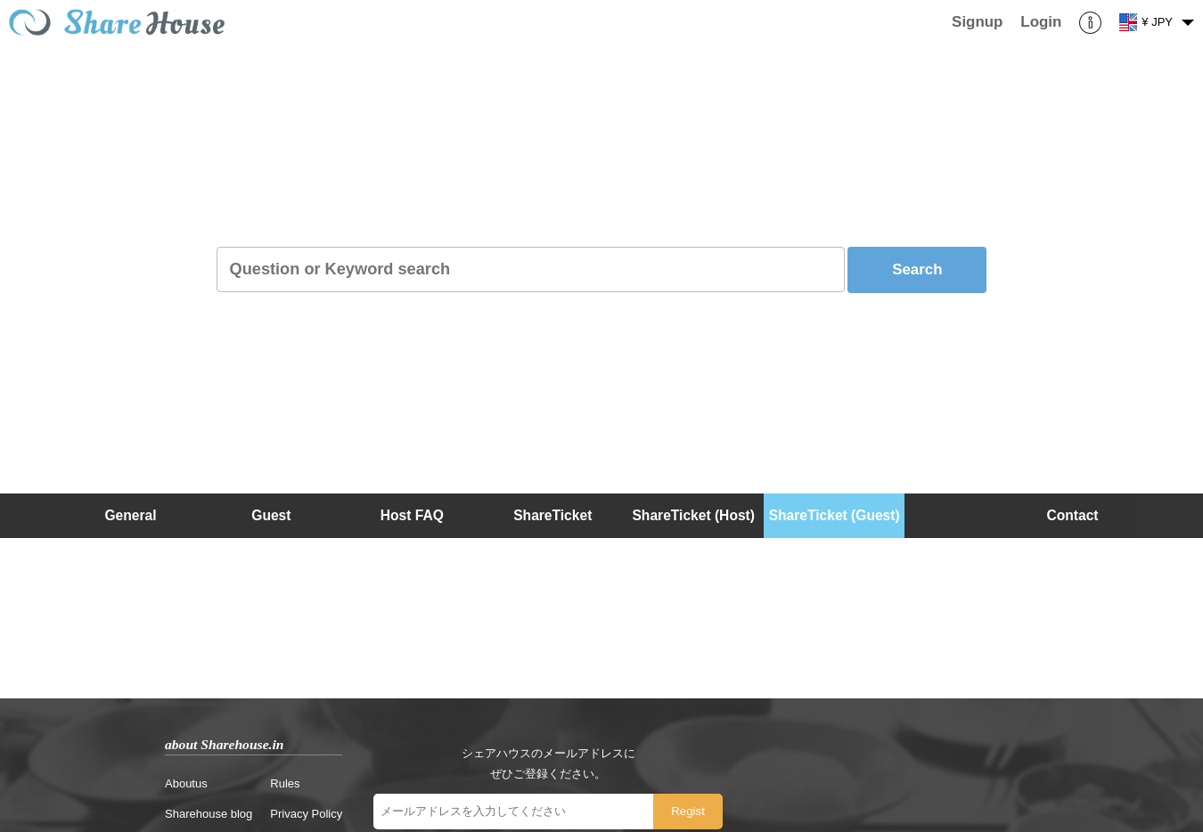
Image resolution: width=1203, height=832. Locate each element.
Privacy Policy (306, 813)
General (130, 515)
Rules (284, 783)
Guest (271, 515)
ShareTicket (552, 515)
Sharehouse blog (208, 813)
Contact (1073, 515)
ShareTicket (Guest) (834, 515)
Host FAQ (412, 515)
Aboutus (186, 783)
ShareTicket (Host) (693, 515)
